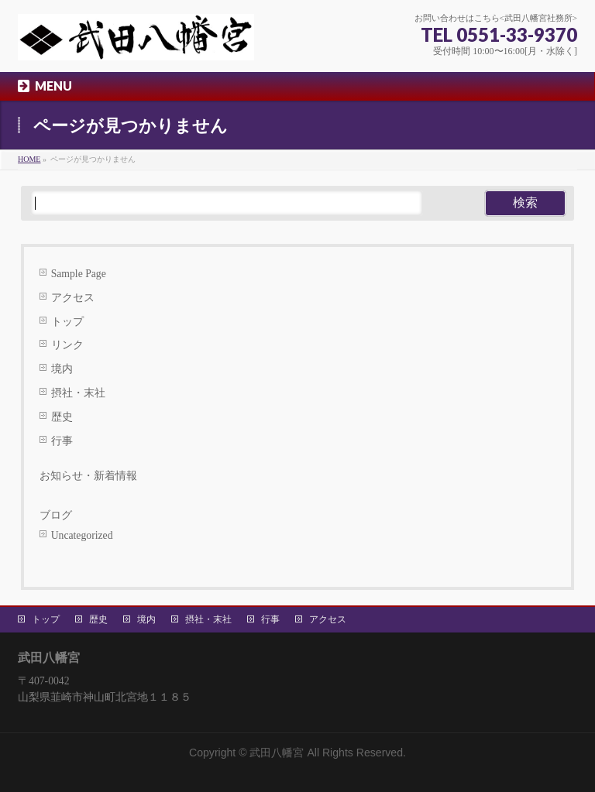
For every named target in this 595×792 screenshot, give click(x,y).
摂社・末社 (78, 393)
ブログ (56, 515)
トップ (67, 321)
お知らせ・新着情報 (88, 476)
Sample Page (78, 273)
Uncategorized (82, 535)
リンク (67, 345)
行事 (62, 441)
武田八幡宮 (276, 752)
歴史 (62, 417)
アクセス (73, 297)
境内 (62, 369)
